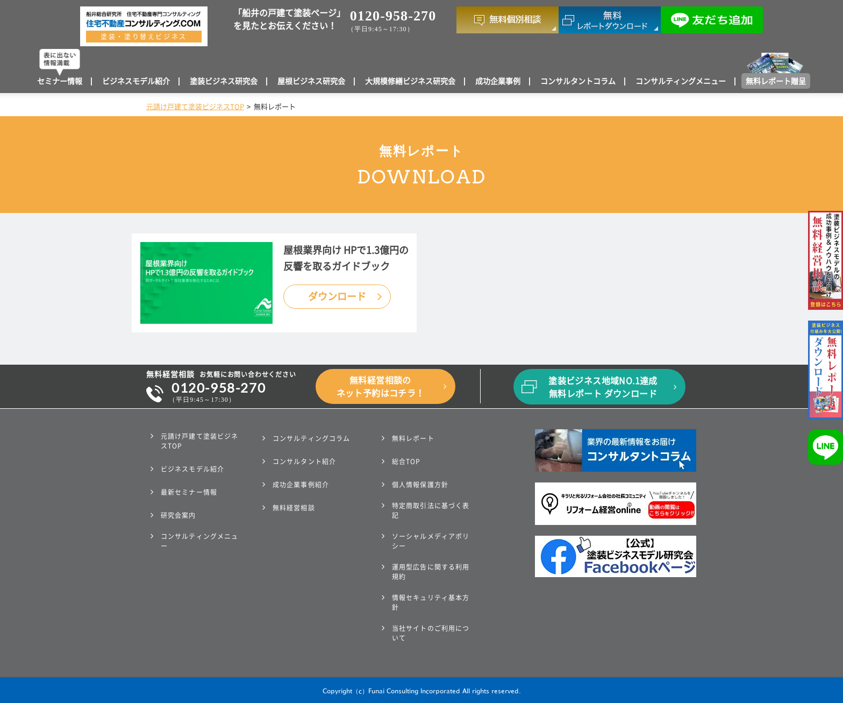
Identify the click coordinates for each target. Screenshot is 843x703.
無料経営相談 (294, 508)
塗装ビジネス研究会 (224, 81)
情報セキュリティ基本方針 (430, 602)
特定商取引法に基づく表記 (430, 510)
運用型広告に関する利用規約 (430, 572)
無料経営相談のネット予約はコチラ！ (381, 386)
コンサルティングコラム (311, 438)
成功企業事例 (497, 81)
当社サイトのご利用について (430, 633)
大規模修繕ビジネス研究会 (410, 81)
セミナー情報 (59, 81)
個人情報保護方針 (420, 484)
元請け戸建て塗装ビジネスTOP (195, 106)
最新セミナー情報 (189, 492)
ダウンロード (337, 296)
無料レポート (413, 438)
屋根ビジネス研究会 (311, 81)
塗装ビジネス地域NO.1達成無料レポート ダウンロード (603, 387)
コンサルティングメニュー (680, 81)
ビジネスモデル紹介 (136, 81)
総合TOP (406, 461)
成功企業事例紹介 (301, 484)
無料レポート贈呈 (776, 81)
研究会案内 (178, 515)
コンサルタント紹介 (304, 461)
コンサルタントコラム (578, 81)
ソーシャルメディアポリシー (430, 541)
